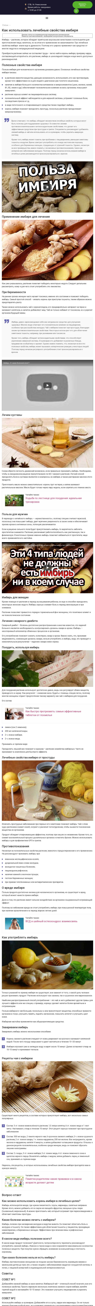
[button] (82, 4)
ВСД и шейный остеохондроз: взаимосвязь (51, 921)
